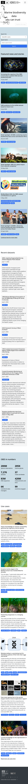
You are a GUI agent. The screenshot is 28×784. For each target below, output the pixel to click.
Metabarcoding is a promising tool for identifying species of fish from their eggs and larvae (13, 654)
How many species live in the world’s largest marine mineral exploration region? (14, 698)
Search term (4, 40)
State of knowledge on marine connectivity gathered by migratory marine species (14, 527)
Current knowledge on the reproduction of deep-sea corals (14, 738)
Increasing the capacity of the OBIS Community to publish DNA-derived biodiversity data (11, 75)
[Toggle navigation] (25, 2)
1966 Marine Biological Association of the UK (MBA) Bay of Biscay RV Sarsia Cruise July (13, 298)
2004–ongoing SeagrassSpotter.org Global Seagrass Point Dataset (12, 258)
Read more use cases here (8, 759)
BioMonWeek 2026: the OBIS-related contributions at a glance (12, 194)
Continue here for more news (9, 237)
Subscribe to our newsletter (9, 779)
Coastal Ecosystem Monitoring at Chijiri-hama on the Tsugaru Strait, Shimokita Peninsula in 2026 (12, 372)
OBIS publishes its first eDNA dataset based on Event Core (12, 106)
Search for (4, 34)
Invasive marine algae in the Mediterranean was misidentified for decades (12, 570)
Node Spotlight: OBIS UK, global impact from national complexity (13, 165)
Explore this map (21, 24)
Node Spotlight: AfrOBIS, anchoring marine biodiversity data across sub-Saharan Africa (14, 135)
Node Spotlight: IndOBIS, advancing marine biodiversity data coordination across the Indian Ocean (12, 227)
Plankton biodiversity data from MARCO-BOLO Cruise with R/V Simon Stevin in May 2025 (13, 413)
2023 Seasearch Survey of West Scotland (11, 328)
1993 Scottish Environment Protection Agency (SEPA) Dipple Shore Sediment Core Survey (13, 350)
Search (14, 46)
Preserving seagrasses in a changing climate (12, 615)
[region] (14, 16)
